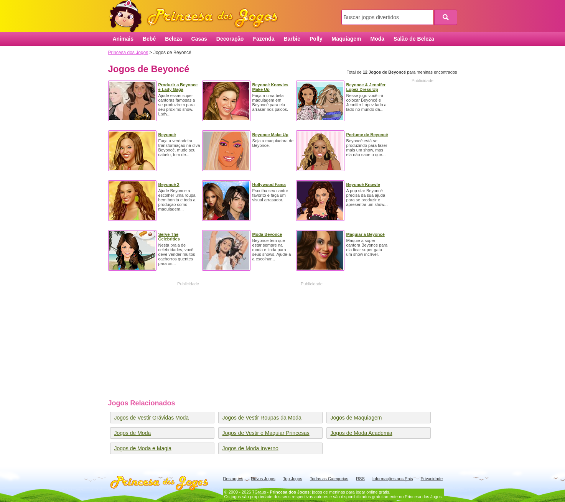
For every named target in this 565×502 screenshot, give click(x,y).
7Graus (259, 492)
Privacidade (432, 478)
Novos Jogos (263, 478)
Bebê (149, 39)
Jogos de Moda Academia (361, 433)
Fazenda (263, 39)
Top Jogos (292, 478)
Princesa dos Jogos (196, 16)
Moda (378, 39)
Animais (123, 39)
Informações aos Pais (392, 478)
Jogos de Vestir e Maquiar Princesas (266, 433)
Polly (316, 39)
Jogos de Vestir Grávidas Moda (151, 418)
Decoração (230, 39)
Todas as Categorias (329, 478)
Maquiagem (346, 39)
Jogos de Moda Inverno (250, 448)
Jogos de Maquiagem (356, 418)
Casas (199, 39)
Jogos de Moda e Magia (142, 448)
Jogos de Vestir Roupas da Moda (261, 418)
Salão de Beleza (414, 39)
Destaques (233, 478)
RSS (360, 478)
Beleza (173, 39)
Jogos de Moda (132, 433)
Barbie (291, 39)
